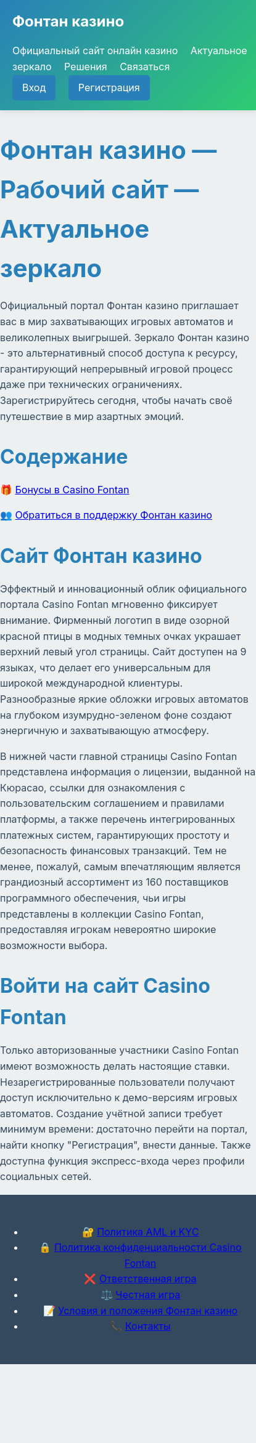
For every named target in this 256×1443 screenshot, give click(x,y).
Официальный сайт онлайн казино (95, 50)
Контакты (148, 1326)
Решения (85, 66)
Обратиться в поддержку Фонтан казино (113, 515)
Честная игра (147, 1294)
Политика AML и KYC (148, 1232)
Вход (34, 87)
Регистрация (109, 87)
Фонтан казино (68, 21)
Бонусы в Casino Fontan (72, 489)
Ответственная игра (148, 1278)
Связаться (145, 66)
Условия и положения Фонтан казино (147, 1310)
